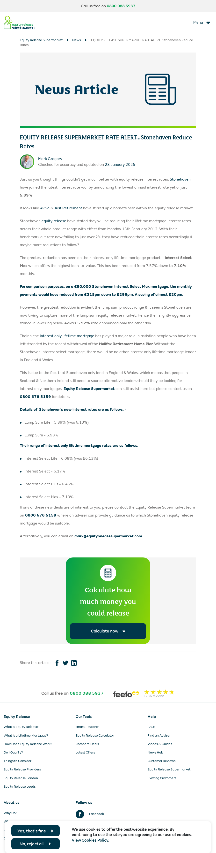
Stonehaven (180, 179)
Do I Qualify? (13, 753)
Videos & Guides (160, 744)
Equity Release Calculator (95, 735)
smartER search (88, 727)
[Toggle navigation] (202, 22)
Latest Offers (85, 753)
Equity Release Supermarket (41, 40)
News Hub (155, 753)
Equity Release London (21, 778)
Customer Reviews (161, 761)
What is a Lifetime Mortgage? (26, 735)
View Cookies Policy (90, 840)
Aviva (45, 208)
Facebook (90, 814)
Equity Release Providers (22, 770)
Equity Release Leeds (20, 786)
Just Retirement (68, 208)
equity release (54, 221)
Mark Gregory (50, 158)
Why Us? (10, 813)
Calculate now (108, 631)
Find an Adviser (159, 735)
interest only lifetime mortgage (67, 336)
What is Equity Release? (21, 727)
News (76, 40)
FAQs (151, 727)
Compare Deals (87, 744)
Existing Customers (162, 778)
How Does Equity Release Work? (28, 744)
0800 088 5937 (121, 6)
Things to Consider (17, 761)
